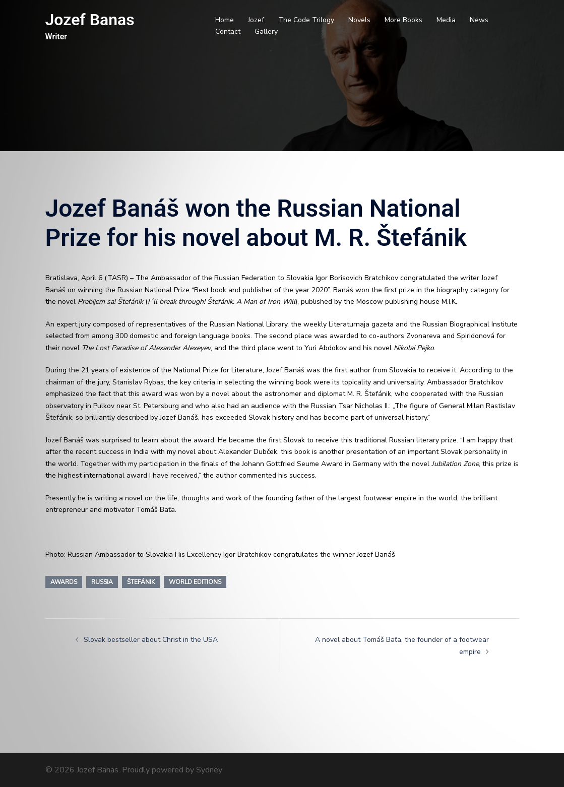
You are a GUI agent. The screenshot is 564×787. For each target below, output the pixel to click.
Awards (63, 582)
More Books (403, 20)
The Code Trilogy (306, 20)
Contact (227, 31)
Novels (359, 20)
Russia (102, 582)
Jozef (256, 20)
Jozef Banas (90, 19)
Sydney (209, 769)
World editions (195, 582)
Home (224, 20)
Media (446, 20)
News (479, 20)
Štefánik (141, 582)
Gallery (266, 31)
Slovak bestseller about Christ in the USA (151, 639)
